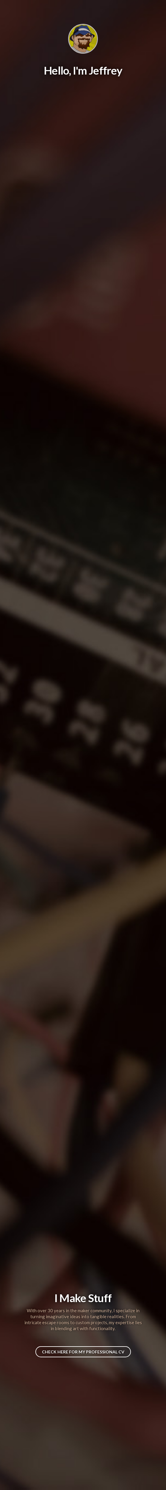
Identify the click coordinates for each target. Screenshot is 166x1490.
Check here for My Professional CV (83, 1351)
